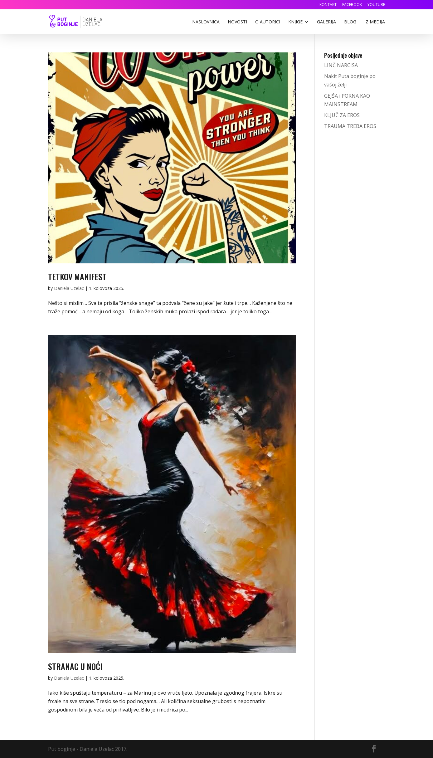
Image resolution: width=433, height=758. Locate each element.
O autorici (267, 22)
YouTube (376, 5)
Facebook (352, 5)
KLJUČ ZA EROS (342, 115)
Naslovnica (206, 22)
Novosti (237, 22)
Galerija (326, 22)
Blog (350, 22)
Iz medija (374, 22)
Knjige (295, 22)
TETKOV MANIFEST (77, 277)
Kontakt (328, 5)
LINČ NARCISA (341, 65)
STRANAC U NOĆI (75, 666)
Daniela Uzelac (69, 288)
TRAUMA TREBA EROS (350, 126)
